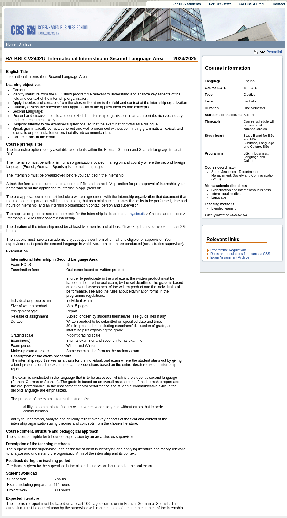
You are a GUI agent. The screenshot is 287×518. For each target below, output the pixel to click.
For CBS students (187, 4)
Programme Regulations (228, 250)
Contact (279, 4)
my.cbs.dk (137, 214)
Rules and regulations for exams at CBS (240, 253)
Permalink (271, 52)
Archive (25, 44)
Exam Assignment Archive (229, 257)
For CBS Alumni (251, 4)
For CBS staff (220, 4)
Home (11, 44)
